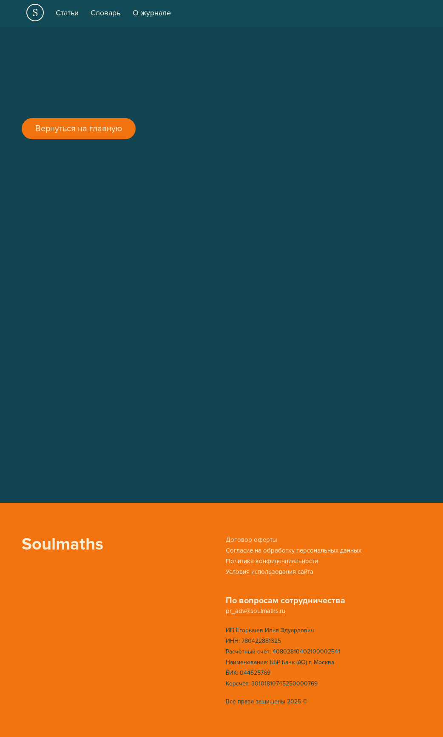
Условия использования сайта (269, 572)
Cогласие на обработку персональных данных (293, 550)
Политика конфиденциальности (272, 561)
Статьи (67, 12)
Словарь (105, 12)
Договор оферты (251, 540)
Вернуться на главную (78, 129)
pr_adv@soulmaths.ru (255, 611)
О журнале (152, 12)
